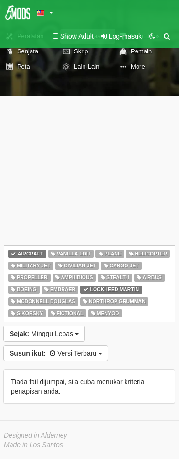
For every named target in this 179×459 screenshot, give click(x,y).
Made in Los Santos (33, 445)
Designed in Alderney (35, 435)
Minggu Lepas (44, 333)
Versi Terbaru (56, 353)
